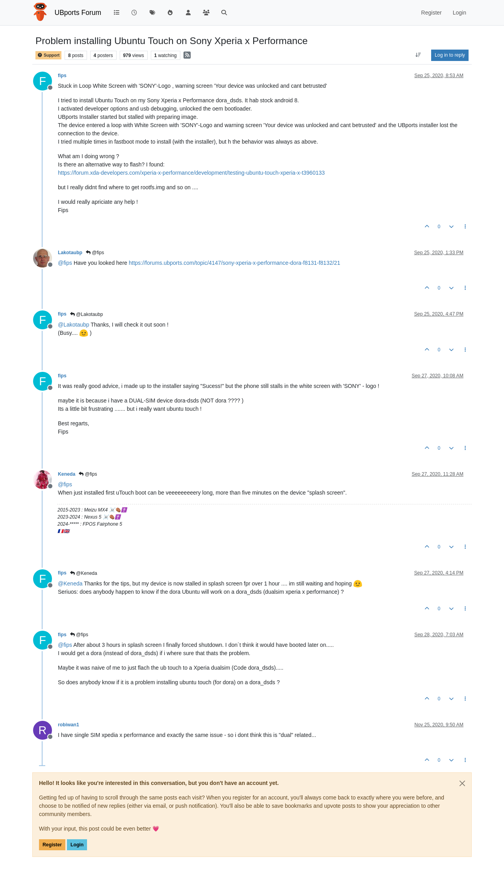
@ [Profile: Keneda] (70, 583)
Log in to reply (450, 55)
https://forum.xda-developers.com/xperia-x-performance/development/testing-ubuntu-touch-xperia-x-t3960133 (191, 173)
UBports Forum (78, 13)
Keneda (66, 474)
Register (52, 845)
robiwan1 (68, 725)
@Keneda (83, 573)
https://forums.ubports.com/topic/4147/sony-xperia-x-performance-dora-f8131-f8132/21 (234, 263)
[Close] (462, 783)
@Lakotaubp (86, 314)
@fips (95, 252)
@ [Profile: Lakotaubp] (73, 324)
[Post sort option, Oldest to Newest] (418, 55)
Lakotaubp (70, 252)
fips (62, 75)
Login (76, 845)
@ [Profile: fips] (65, 263)
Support (48, 55)
